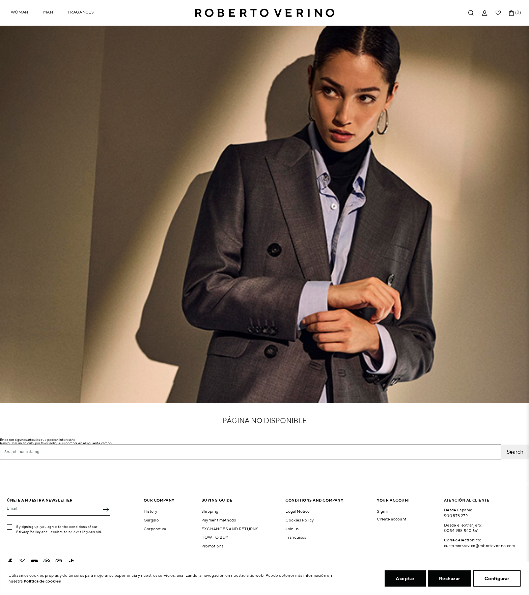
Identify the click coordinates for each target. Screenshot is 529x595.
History (151, 511)
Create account (391, 518)
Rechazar (449, 578)
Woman (19, 12)
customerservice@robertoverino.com (479, 545)
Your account (393, 500)
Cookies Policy (299, 519)
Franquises (295, 537)
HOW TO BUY (215, 537)
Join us (292, 528)
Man (48, 12)
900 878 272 (456, 515)
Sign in (383, 511)
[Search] (250, 452)
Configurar (496, 578)
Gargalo (151, 519)
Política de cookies (42, 581)
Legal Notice (297, 511)
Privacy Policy (28, 532)
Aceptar (405, 578)
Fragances (81, 12)
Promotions (212, 545)
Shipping (210, 511)
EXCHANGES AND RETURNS (230, 528)
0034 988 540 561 (461, 530)
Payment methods (218, 519)
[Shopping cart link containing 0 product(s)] (511, 13)
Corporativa (155, 528)
